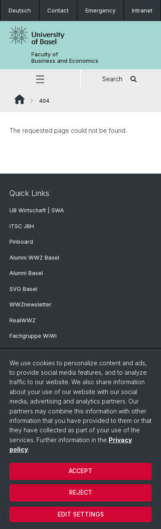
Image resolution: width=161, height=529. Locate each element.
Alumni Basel (26, 273)
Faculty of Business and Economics (64, 57)
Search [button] (121, 79)
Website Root (19, 99)
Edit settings (81, 514)
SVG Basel (23, 289)
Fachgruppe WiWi (33, 336)
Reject (80, 492)
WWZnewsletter (30, 304)
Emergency (100, 10)
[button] (40, 79)
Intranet (142, 10)
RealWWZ (22, 320)
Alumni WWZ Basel (34, 257)
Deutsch (20, 10)
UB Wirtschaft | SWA (36, 210)
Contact (58, 10)
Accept (80, 470)
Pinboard (21, 242)
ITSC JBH (21, 226)
